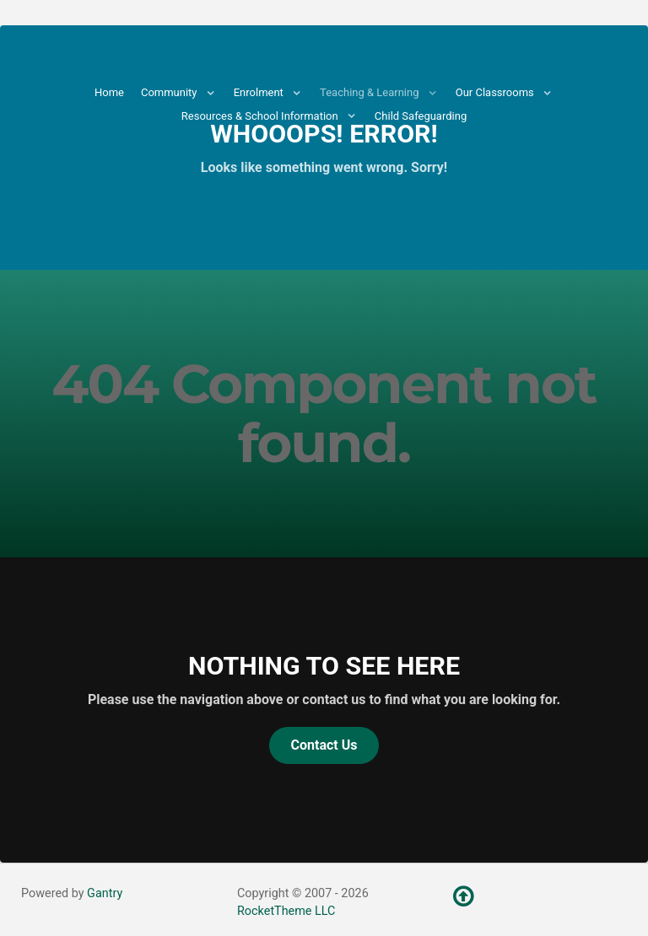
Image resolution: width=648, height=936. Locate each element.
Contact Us (324, 745)
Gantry (104, 893)
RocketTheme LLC (286, 911)
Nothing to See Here (324, 665)
